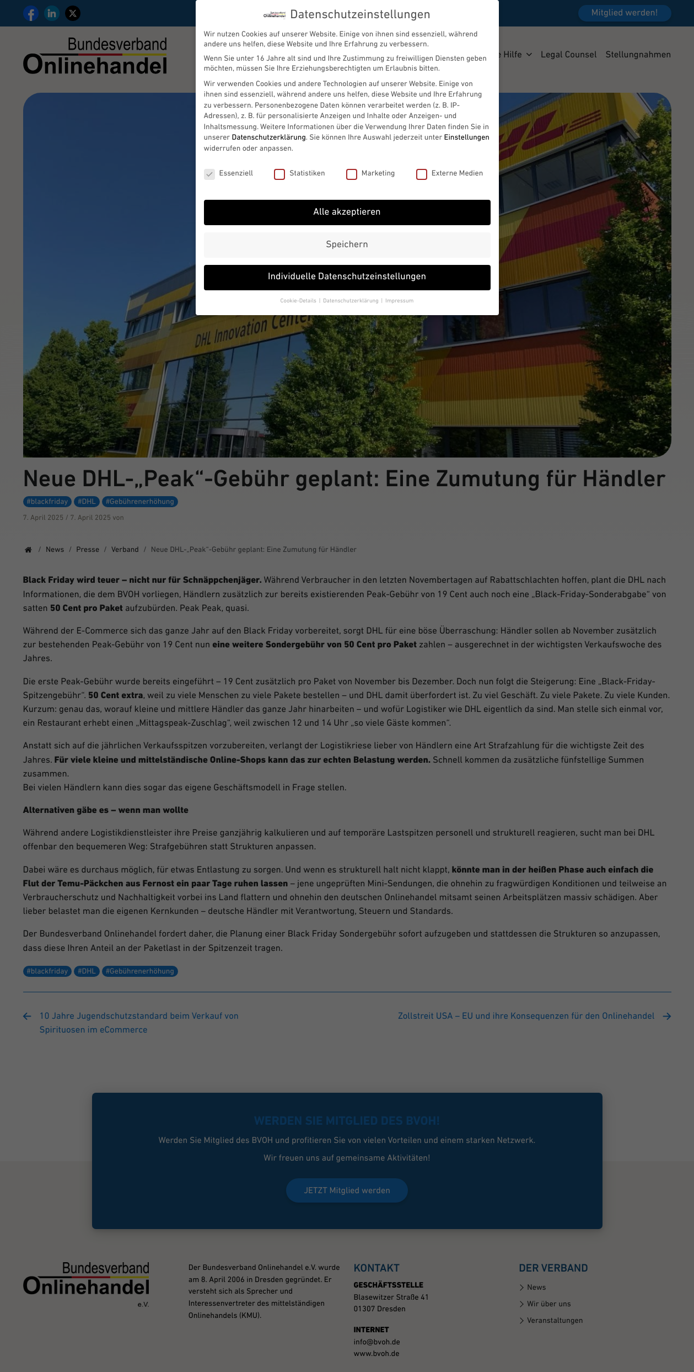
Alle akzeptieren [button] (346, 205)
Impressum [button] (399, 293)
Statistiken (299, 166)
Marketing (370, 166)
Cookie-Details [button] (299, 293)
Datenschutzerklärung (268, 130)
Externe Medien (449, 166)
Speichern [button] (347, 237)
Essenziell (228, 166)
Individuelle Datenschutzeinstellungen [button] (347, 270)
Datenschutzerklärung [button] (351, 293)
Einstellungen (466, 130)
